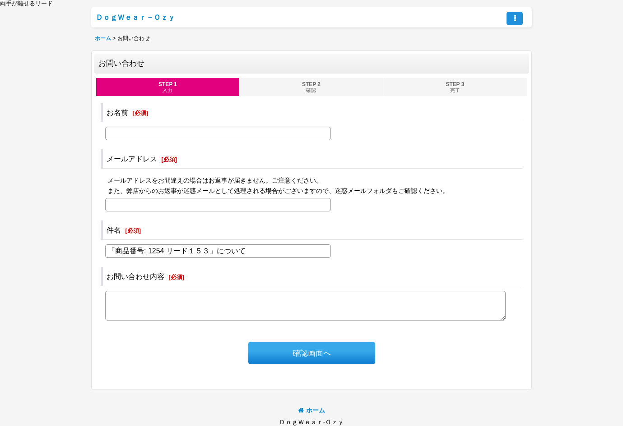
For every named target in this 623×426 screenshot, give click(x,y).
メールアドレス (132, 159)
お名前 (117, 112)
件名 (114, 230)
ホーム (311, 410)
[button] (515, 18)
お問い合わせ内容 (135, 276)
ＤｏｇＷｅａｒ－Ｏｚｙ (135, 17)
